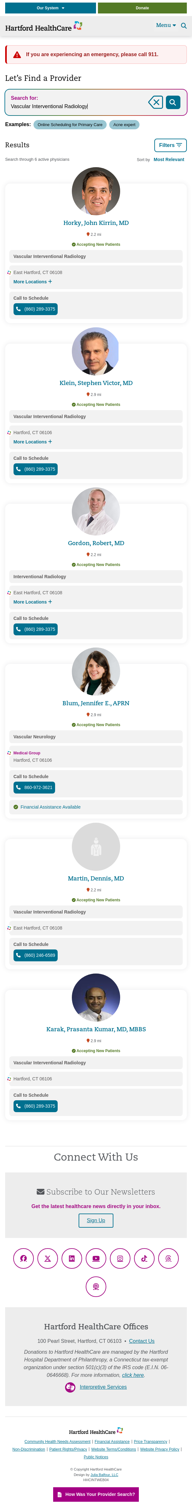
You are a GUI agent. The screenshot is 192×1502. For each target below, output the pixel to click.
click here (133, 1375)
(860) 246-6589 (35, 955)
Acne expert (125, 124)
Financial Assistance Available (51, 807)
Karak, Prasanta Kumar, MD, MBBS (96, 1030)
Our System (50, 8)
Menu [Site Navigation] (166, 25)
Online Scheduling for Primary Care (70, 124)
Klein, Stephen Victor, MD (96, 384)
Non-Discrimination (29, 1449)
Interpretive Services (103, 1387)
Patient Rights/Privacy (68, 1449)
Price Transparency (150, 1442)
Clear (155, 109)
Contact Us (142, 1341)
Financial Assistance (112, 1442)
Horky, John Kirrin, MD (96, 223)
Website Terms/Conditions (113, 1449)
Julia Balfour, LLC (104, 1475)
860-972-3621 (34, 787)
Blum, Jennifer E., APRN (96, 704)
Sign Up (96, 1220)
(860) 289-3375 (35, 309)
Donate (142, 8)
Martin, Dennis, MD (96, 879)
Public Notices (96, 1457)
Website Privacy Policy (159, 1449)
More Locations (33, 281)
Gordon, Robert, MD (96, 544)
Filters (170, 145)
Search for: (24, 98)
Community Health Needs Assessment (57, 1442)
